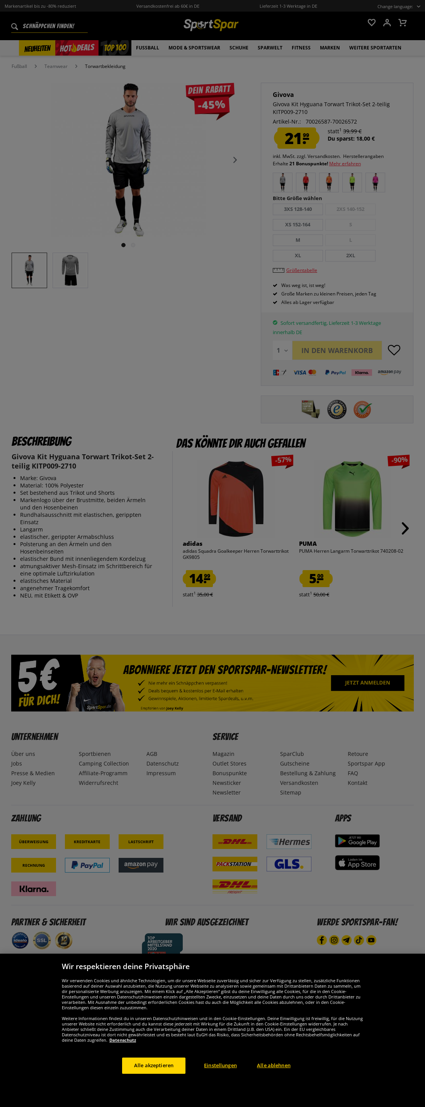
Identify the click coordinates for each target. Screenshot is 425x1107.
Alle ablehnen (274, 1081)
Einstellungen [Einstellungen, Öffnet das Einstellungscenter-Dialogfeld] (220, 1081)
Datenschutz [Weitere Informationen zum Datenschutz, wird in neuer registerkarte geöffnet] (122, 1056)
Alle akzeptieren (153, 1081)
